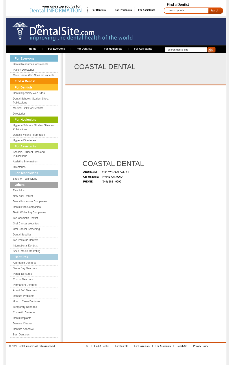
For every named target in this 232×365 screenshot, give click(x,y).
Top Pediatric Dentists (26, 240)
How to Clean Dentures (26, 301)
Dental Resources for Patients (30, 64)
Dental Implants (22, 318)
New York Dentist (23, 196)
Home (32, 48)
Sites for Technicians (25, 178)
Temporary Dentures (25, 307)
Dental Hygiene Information (29, 134)
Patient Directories (24, 69)
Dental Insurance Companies (30, 201)
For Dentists (99, 10)
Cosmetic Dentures (24, 312)
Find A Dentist (25, 81)
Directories (19, 113)
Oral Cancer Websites (26, 223)
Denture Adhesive (23, 329)
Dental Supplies (22, 234)
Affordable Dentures (25, 262)
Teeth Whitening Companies (29, 212)
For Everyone (56, 48)
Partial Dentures (22, 273)
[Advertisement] (120, 123)
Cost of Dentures (23, 279)
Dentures (21, 257)
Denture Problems (23, 295)
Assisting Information (25, 161)
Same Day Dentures (25, 268)
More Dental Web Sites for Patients (33, 75)
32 (87, 346)
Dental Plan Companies (27, 207)
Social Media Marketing (27, 251)
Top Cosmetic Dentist (25, 218)
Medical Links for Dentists (28, 108)
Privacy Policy (200, 346)
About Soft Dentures (25, 290)
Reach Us (19, 190)
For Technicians (26, 173)
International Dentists (25, 245)
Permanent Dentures (25, 284)
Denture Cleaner (22, 323)
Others (20, 184)
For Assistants (146, 10)
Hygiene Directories (24, 140)
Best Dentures (21, 334)
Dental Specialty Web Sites (29, 93)
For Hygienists (123, 10)
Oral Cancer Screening (26, 229)
